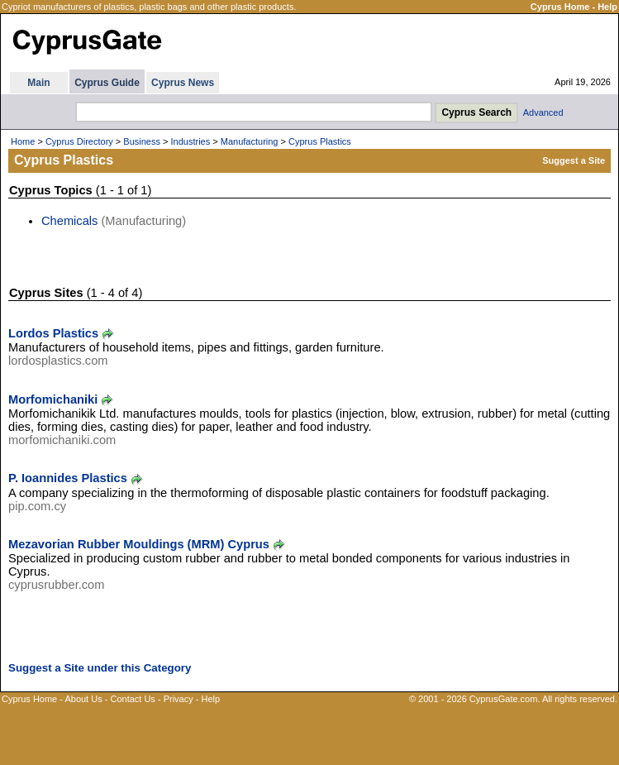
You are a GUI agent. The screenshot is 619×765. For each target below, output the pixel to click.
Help (607, 7)
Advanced (543, 112)
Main (38, 82)
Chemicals (69, 220)
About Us (83, 699)
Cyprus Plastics (319, 141)
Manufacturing (250, 141)
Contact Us (132, 699)
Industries (191, 141)
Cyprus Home (560, 7)
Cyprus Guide (107, 82)
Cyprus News (182, 82)
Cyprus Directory (79, 141)
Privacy (178, 699)
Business (141, 141)
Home (23, 141)
